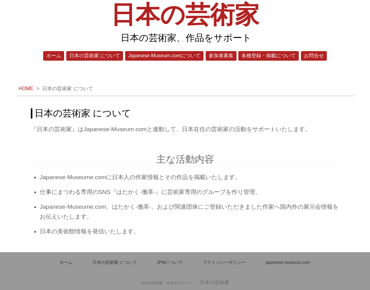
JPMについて (170, 262)
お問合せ (314, 55)
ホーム (53, 55)
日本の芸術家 (185, 14)
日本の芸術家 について (94, 55)
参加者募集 (221, 55)
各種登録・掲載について (268, 55)
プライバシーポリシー (224, 262)
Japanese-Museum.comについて (164, 55)
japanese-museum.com (287, 262)
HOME (25, 88)
